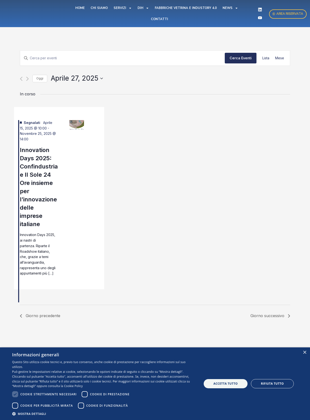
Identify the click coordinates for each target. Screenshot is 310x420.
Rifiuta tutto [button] (272, 384)
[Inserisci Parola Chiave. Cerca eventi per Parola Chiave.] (122, 58)
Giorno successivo (270, 315)
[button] (104, 413)
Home (80, 8)
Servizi (123, 8)
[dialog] (155, 383)
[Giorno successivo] (27, 78)
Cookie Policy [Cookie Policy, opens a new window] (73, 386)
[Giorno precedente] (21, 78)
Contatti (159, 19)
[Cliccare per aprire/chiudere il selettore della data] (77, 78)
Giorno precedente (40, 315)
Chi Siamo (99, 8)
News (230, 8)
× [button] (304, 352)
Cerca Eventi (241, 58)
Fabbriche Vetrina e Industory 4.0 (186, 8)
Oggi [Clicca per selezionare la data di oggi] (39, 78)
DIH (143, 8)
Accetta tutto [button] (225, 384)
